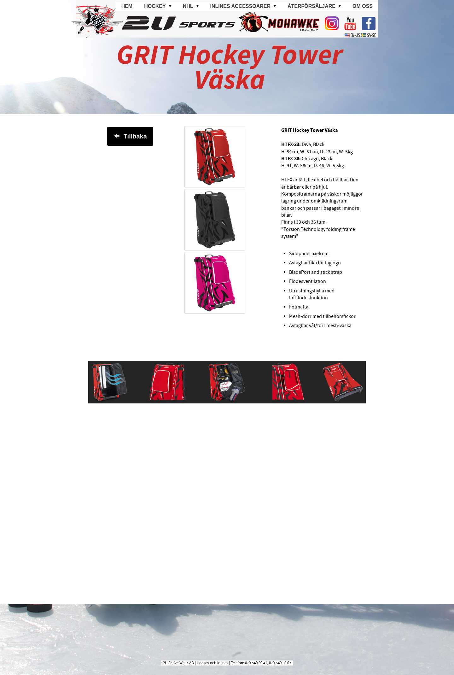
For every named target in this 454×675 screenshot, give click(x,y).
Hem (127, 6)
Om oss (362, 6)
